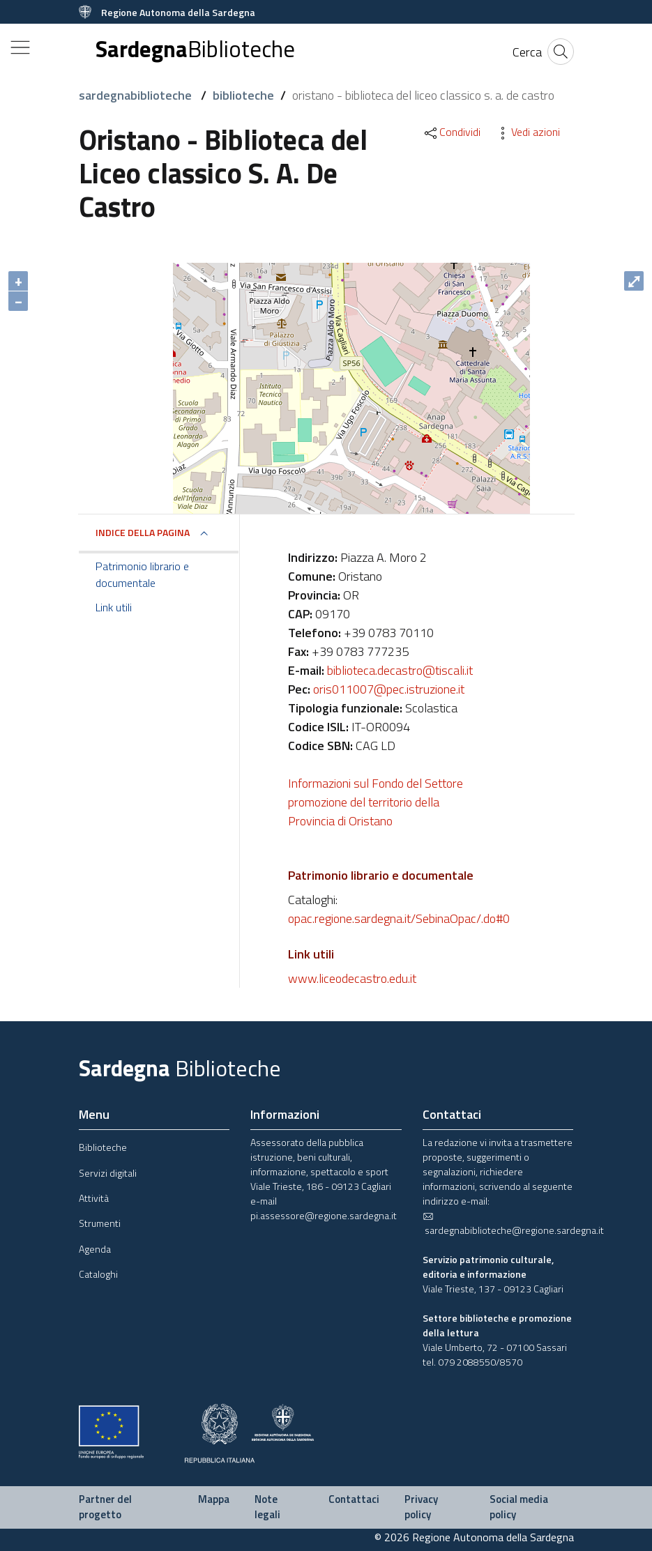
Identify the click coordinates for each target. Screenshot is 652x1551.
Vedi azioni (527, 131)
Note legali (267, 1507)
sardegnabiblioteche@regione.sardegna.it (513, 1224)
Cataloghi (98, 1274)
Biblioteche (103, 1147)
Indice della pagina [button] (143, 532)
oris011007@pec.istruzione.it (388, 689)
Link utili (114, 607)
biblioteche (243, 95)
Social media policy (519, 1507)
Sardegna (195, 49)
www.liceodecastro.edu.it (352, 978)
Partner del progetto (105, 1507)
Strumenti (100, 1223)
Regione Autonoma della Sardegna (178, 12)
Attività (94, 1198)
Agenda (95, 1248)
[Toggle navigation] (20, 47)
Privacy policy (421, 1507)
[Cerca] (527, 52)
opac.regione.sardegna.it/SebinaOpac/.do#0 (399, 918)
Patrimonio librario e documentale (142, 574)
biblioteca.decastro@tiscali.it (400, 670)
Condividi (451, 131)
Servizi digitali (108, 1173)
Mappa (213, 1499)
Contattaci (353, 1499)
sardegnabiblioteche (137, 95)
